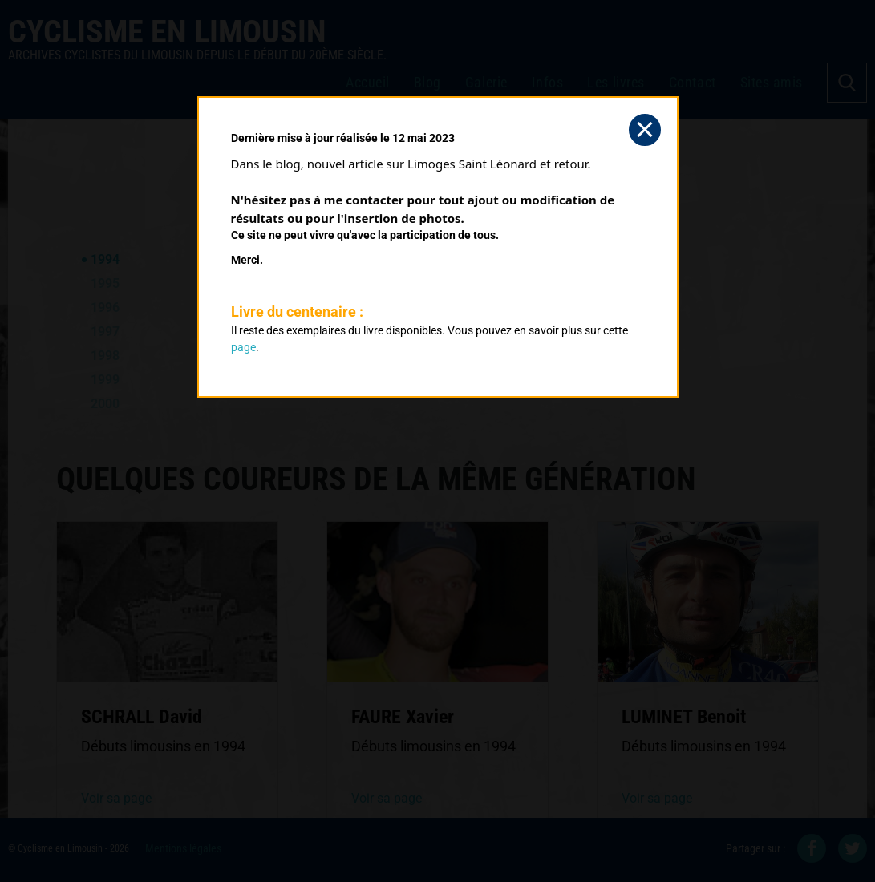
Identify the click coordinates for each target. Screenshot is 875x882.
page (243, 347)
